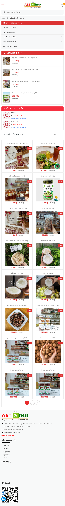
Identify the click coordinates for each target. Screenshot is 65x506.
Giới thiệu (6, 448)
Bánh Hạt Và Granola (9, 41)
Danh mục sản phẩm (14, 23)
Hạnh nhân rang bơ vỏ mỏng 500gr (48, 305)
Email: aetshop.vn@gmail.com (13, 429)
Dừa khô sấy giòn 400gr (48, 208)
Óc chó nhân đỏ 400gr (48, 370)
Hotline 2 (14, 122)
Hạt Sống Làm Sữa (9, 32)
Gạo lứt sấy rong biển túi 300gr (17, 305)
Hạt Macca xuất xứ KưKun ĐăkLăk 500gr (25, 69)
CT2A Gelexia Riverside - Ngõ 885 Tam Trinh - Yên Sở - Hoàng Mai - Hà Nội (28, 424)
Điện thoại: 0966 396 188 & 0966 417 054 (17, 427)
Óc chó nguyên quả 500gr (48, 338)
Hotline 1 (14, 112)
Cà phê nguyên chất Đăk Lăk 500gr (17, 143)
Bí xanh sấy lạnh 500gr (48, 176)
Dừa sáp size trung (17, 273)
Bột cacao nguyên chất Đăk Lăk (17, 208)
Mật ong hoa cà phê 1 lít (48, 143)
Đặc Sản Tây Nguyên (17, 18)
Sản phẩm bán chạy (13, 53)
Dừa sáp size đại (48, 273)
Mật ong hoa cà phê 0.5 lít (17, 176)
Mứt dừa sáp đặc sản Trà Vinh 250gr (17, 240)
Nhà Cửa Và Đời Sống (10, 46)
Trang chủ (6, 445)
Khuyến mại (6, 451)
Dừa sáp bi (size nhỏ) (48, 240)
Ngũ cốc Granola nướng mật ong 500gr (24, 57)
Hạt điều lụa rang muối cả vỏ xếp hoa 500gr (26, 81)
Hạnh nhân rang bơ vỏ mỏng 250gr (17, 338)
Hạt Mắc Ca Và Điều (9, 37)
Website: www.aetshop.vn (12, 432)
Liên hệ (5, 458)
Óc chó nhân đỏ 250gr (17, 370)
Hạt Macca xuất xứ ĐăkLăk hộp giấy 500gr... (26, 93)
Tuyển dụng (6, 455)
